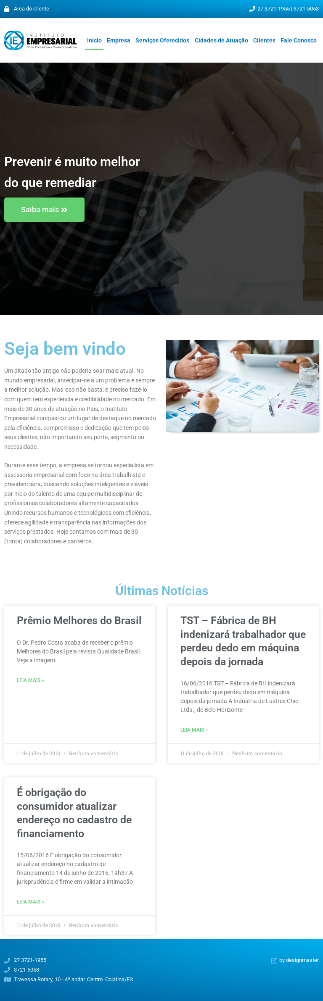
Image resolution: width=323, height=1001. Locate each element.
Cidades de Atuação (221, 40)
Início (94, 40)
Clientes (264, 40)
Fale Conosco (299, 40)
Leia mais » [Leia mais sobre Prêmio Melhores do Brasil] (30, 680)
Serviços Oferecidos (162, 40)
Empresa (118, 40)
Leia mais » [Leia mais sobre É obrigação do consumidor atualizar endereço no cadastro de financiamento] (30, 902)
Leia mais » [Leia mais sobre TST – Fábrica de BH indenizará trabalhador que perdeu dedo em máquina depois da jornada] (194, 730)
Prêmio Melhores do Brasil (79, 620)
